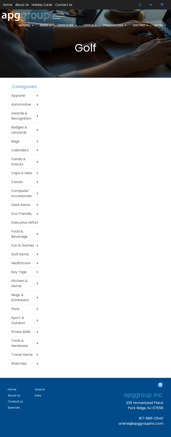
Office (90, 28)
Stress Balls (20, 331)
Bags (45, 28)
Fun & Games (22, 245)
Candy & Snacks (18, 162)
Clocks (17, 181)
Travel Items (22, 354)
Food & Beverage (19, 234)
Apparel (26, 28)
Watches (19, 363)
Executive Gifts (23, 222)
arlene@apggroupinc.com (141, 423)
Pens (15, 308)
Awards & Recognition (21, 116)
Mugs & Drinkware (20, 297)
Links (38, 395)
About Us (22, 5)
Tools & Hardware (19, 343)
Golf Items (20, 254)
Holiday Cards (42, 5)
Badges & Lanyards (19, 130)
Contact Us (63, 5)
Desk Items (20, 204)
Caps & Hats (21, 173)
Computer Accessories (21, 193)
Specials (14, 407)
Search (40, 389)
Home (7, 5)
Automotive (21, 104)
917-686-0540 (151, 418)
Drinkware (67, 28)
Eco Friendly (21, 213)
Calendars (20, 150)
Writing (140, 28)
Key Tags (19, 271)
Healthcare (20, 263)
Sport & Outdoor (18, 320)
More (160, 28)
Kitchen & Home (19, 283)
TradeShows (114, 28)
